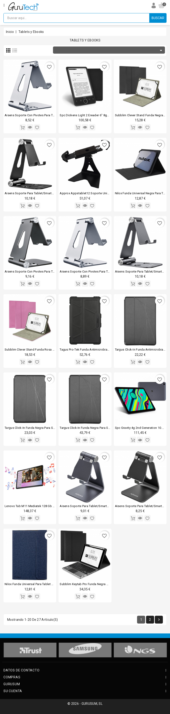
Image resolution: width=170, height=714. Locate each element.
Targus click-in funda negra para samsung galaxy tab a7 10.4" (103, 428)
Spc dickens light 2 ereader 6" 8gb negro (89, 115)
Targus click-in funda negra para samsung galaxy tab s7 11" (47, 428)
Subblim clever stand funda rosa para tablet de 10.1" (42, 349)
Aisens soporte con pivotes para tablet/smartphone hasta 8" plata (51, 115)
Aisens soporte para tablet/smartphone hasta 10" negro (44, 193)
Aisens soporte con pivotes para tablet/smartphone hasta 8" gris (51, 271)
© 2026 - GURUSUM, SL (85, 703)
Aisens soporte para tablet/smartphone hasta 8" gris (97, 506)
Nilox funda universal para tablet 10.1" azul (35, 584)
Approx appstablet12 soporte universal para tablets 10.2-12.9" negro (108, 193)
